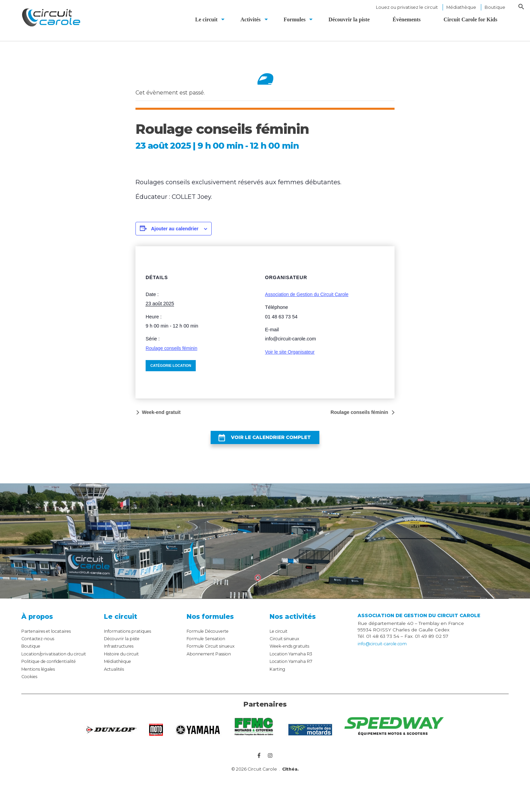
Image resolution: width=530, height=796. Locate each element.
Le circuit (280, 637)
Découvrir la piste (124, 644)
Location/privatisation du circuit (57, 659)
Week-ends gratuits (292, 652)
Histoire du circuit (124, 659)
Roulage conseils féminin (173, 348)
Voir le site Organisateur (291, 352)
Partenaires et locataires (49, 637)
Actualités (115, 674)
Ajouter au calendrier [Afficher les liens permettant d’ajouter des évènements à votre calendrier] (174, 228)
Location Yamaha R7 (293, 667)
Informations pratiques (130, 637)
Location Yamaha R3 (293, 659)
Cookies (30, 682)
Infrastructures (120, 652)
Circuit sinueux (286, 644)
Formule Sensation (208, 644)
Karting (278, 674)
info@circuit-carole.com (385, 650)
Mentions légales (41, 674)
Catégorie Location (171, 366)
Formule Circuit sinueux (214, 652)
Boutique (495, 7)
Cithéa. (290, 775)
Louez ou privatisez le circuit (407, 7)
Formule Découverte (211, 637)
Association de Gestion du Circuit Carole (309, 294)
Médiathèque (461, 7)
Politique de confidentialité (52, 667)
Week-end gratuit (163, 412)
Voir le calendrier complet (270, 440)
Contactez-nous (39, 644)
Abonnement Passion (212, 659)
